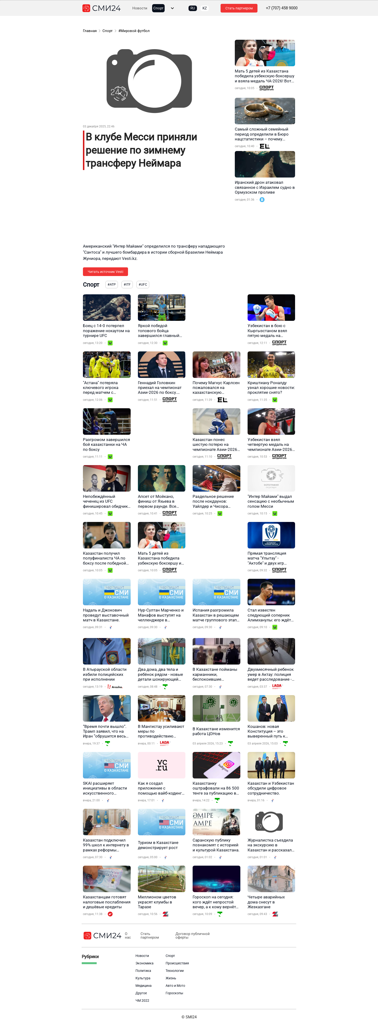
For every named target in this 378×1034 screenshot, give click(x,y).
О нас (128, 935)
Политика (143, 971)
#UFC (143, 284)
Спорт (158, 8)
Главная (90, 31)
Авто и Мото (175, 986)
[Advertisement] (156, 209)
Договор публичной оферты (192, 935)
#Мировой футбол (134, 31)
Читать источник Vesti (105, 272)
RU (192, 8)
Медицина (143, 986)
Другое (141, 993)
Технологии (175, 971)
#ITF (127, 284)
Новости (139, 8)
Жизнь (171, 978)
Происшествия (177, 963)
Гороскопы (174, 993)
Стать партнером (239, 8)
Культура (142, 978)
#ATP (112, 284)
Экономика (144, 963)
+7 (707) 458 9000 (281, 8)
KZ (204, 8)
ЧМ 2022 (142, 1000)
